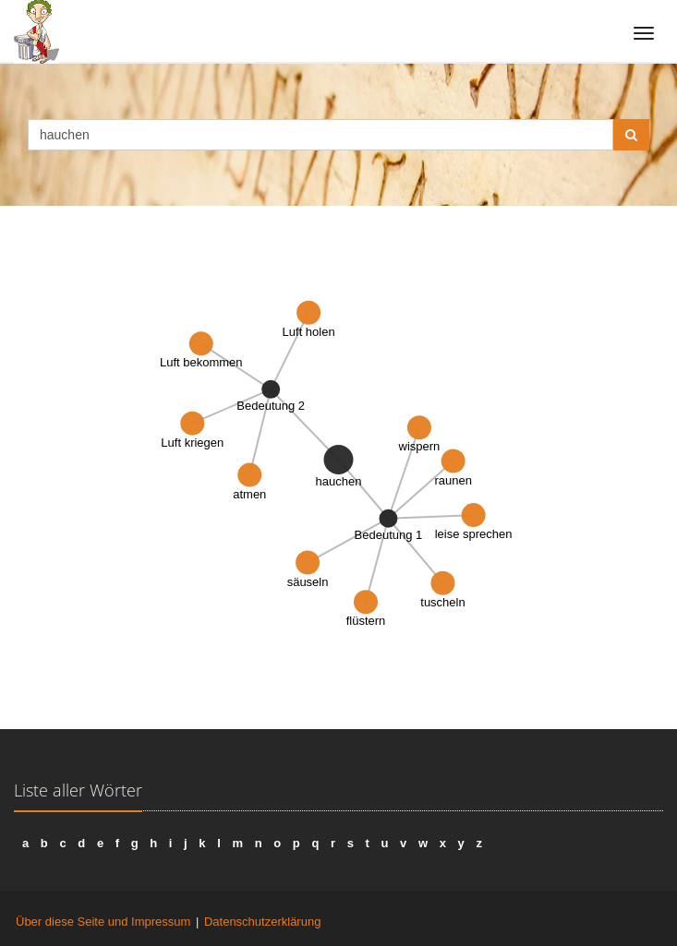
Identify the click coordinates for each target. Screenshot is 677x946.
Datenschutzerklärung (262, 921)
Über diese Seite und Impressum (103, 921)
